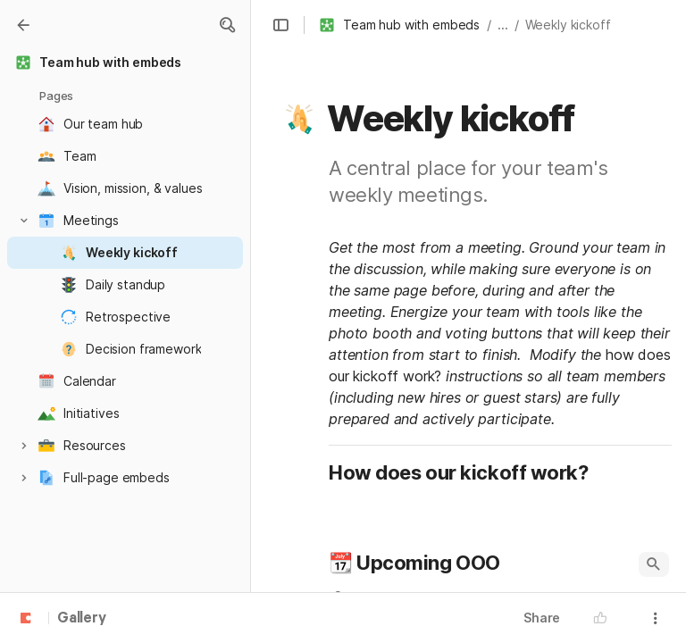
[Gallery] (23, 25)
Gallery (81, 619)
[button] (226, 25)
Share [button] (541, 617)
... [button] (503, 24)
